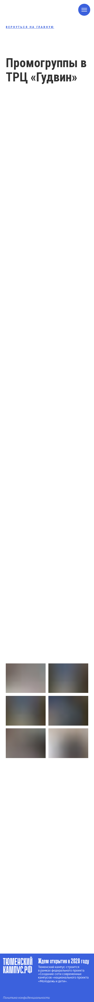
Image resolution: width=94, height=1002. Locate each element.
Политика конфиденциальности (26, 998)
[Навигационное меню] (84, 9)
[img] (7, 989)
